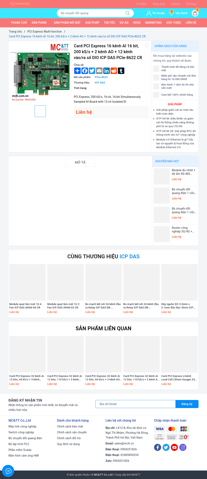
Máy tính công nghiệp (22, 426)
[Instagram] (182, 447)
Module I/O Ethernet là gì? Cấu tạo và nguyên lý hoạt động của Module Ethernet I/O (175, 143)
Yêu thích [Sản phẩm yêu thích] (178, 13)
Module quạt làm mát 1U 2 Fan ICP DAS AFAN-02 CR (63, 306)
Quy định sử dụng (68, 444)
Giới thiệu (173, 22)
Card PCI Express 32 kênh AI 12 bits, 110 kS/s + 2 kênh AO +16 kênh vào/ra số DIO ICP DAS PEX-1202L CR (141, 378)
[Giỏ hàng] (195, 13)
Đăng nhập (159, 4)
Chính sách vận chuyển (72, 432)
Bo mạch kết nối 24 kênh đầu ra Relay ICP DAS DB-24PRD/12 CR (141, 306)
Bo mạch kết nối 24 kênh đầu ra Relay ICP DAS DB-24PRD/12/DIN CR (103, 306)
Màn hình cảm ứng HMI (23, 455)
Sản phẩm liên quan (103, 328)
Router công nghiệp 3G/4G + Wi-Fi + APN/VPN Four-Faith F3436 (183, 229)
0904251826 (20, 4)
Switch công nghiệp (21, 432)
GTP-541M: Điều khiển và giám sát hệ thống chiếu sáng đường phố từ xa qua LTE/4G (175, 122)
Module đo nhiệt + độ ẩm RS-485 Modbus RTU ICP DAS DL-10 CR (183, 172)
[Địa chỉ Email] (135, 404)
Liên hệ (191, 22)
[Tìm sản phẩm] (89, 13)
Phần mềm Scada (19, 450)
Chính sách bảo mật (70, 426)
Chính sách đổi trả (69, 438)
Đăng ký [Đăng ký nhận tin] (187, 404)
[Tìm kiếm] (127, 13)
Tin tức (109, 22)
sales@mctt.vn (124, 443)
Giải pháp (92, 22)
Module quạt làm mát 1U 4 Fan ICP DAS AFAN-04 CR (25, 306)
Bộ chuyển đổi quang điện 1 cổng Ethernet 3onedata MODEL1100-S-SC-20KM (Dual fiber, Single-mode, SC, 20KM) (184, 210)
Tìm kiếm (141, 4)
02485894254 (129, 455)
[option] (40, 72)
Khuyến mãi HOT (167, 161)
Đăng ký (175, 4)
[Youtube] (174, 447)
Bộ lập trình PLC (18, 444)
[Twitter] (166, 447)
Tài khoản (155, 13)
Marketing (153, 22)
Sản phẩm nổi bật (67, 22)
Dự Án (124, 22)
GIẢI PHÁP (175, 104)
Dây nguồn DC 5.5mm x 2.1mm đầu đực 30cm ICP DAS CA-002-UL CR (177, 306)
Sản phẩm (40, 23)
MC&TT (135, 474)
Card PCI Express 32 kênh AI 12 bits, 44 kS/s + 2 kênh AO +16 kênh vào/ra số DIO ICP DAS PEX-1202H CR (102, 378)
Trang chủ (19, 22)
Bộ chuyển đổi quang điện (25, 438)
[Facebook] (157, 447)
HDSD (137, 22)
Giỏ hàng (191, 4)
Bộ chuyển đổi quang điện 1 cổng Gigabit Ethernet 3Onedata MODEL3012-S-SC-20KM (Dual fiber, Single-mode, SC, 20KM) (184, 191)
